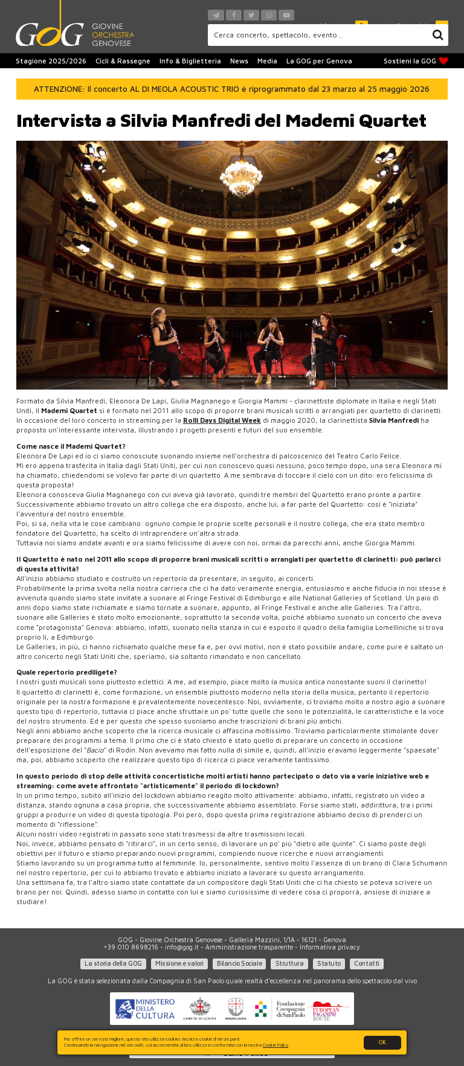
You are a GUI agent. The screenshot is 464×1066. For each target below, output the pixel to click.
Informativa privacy (330, 947)
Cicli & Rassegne (122, 61)
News (239, 61)
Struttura (290, 963)
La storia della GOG (113, 963)
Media (267, 61)
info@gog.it (182, 947)
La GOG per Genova (319, 61)
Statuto (329, 963)
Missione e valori (179, 963)
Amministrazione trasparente (249, 947)
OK (382, 1042)
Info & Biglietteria (190, 61)
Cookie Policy (275, 1045)
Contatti (366, 963)
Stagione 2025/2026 (51, 61)
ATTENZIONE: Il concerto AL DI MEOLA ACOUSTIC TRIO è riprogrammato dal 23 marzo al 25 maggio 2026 (232, 89)
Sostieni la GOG (416, 61)
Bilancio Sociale (239, 963)
